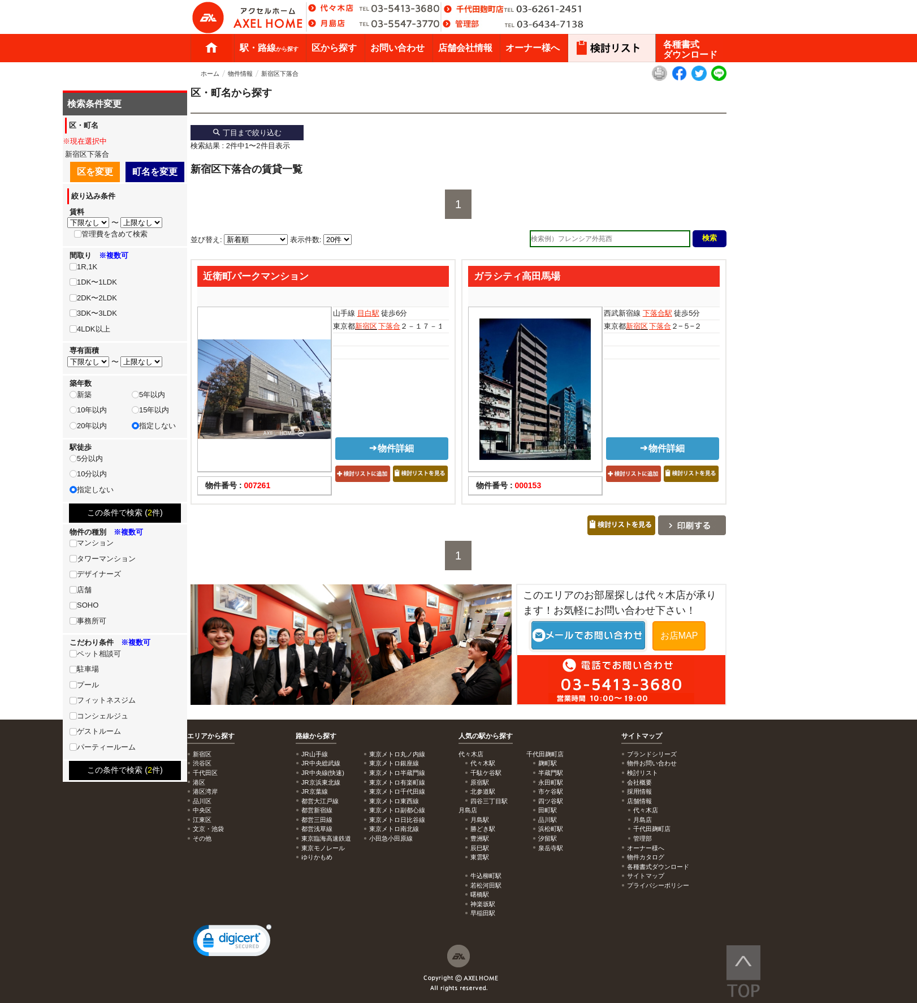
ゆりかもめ (316, 857)
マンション (95, 543)
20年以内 (92, 425)
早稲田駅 (482, 913)
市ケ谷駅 (550, 791)
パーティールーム (106, 747)
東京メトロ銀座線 (394, 763)
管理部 (642, 838)
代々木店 (645, 810)
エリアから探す (211, 736)
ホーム (211, 48)
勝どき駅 (482, 828)
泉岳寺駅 (550, 848)
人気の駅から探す (486, 736)
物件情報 (240, 73)
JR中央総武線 (320, 763)
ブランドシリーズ (652, 754)
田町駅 (547, 810)
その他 (202, 838)
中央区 (202, 810)
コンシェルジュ (102, 716)
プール (88, 685)
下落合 (389, 326)
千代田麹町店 (652, 828)
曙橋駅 (479, 894)
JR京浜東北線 (320, 782)
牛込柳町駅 (485, 875)
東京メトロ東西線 (394, 801)
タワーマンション (106, 558)
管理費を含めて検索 (114, 234)
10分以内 (92, 474)
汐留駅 (547, 838)
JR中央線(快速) (322, 772)
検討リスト (642, 772)
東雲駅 (479, 857)
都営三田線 (316, 819)
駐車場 (88, 669)
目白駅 (368, 313)
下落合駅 (657, 313)
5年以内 (152, 394)
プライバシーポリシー (658, 885)
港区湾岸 (205, 791)
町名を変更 (155, 172)
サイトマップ (641, 736)
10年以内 (92, 410)
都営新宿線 (316, 810)
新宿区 (366, 326)
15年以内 (154, 410)
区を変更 (95, 172)
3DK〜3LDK (97, 313)
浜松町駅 (550, 828)
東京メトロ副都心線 (397, 810)
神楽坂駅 (482, 904)
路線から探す (316, 736)
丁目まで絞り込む (247, 132)
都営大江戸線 (320, 801)
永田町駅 (550, 782)
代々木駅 (482, 763)
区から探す (334, 48)
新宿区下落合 (280, 73)
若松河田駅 (485, 885)
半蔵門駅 (550, 772)
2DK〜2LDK (97, 298)
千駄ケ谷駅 (485, 772)
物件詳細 (391, 448)
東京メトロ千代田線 (397, 791)
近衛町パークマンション (256, 276)
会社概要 (639, 782)
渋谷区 (202, 763)
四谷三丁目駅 (489, 801)
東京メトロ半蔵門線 (397, 772)
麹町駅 (547, 763)
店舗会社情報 (465, 48)
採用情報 (639, 791)
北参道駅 (482, 791)
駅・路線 (269, 48)
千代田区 (205, 772)
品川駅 (547, 819)
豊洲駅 (479, 838)
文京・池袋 (208, 828)
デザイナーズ (99, 574)
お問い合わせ (397, 48)
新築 (84, 394)
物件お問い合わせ (652, 763)
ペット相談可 (99, 653)
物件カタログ (645, 857)
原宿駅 (479, 782)
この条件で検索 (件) (125, 512)
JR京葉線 (314, 791)
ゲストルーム (99, 731)
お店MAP (679, 635)
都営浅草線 (316, 828)
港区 (199, 782)
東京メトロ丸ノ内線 (397, 754)
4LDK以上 (93, 329)
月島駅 (479, 819)
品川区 (202, 801)
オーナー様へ (532, 48)
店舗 (84, 590)
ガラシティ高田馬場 (517, 276)
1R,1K (87, 266)
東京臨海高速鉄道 (326, 838)
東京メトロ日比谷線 (397, 819)
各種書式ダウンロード (690, 49)
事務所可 (91, 621)
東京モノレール (323, 848)
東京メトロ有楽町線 (397, 782)
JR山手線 (314, 754)
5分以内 (90, 458)
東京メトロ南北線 (394, 828)
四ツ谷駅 (550, 801)
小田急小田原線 (391, 838)
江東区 (202, 819)
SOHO (87, 605)
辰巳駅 (479, 848)
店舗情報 (639, 801)
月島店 (642, 819)
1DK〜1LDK (97, 282)
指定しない (157, 425)
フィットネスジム (106, 700)
